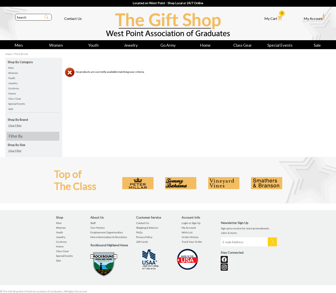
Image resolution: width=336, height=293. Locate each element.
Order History (190, 237)
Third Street (21, 53)
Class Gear (242, 45)
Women (56, 45)
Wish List (187, 232)
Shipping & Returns (147, 227)
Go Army (168, 45)
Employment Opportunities (106, 232)
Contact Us (73, 18)
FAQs (139, 232)
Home (205, 45)
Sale (317, 45)
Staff (93, 223)
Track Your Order (192, 241)
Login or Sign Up (191, 223)
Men (19, 45)
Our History (97, 227)
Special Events (279, 45)
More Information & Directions (108, 237)
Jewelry (131, 45)
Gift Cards (142, 241)
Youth (93, 45)
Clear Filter (15, 125)
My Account (314, 17)
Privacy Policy (144, 237)
